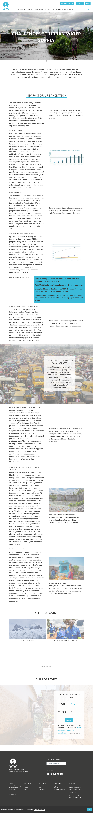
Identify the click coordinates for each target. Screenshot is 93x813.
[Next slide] (89, 374)
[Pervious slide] (4, 374)
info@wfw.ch (12, 794)
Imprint (56, 786)
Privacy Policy (57, 787)
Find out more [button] (39, 809)
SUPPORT (79, 3)
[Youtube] (58, 774)
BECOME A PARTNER (67, 3)
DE (85, 9)
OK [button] (90, 810)
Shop (25, 789)
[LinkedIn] (55, 774)
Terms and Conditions (59, 789)
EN (88, 9)
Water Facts (42, 789)
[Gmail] (62, 774)
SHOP (87, 3)
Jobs (40, 787)
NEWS (64, 10)
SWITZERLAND (22, 10)
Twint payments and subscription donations (69, 730)
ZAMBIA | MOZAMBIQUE (35, 10)
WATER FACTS (56, 10)
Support (69, 720)
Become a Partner (28, 786)
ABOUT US (70, 10)
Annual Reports (43, 786)
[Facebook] (48, 774)
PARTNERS (48, 10)
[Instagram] (51, 774)
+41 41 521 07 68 (13, 796)
